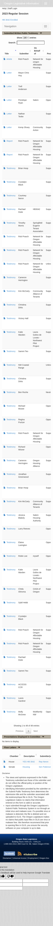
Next (35, 731)
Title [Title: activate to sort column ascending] (7, 53)
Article (9, 59)
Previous (19, 731)
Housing (26, 767)
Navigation (10, 26)
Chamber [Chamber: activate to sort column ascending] (14, 756)
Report (9, 141)
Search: (26, 42)
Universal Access (19, 858)
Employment (33, 858)
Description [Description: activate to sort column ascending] (29, 756)
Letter (9, 73)
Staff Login (12, 8)
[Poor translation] (10, 876)
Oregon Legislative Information (21, 3)
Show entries (26, 37)
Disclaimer (7, 858)
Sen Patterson (45, 767)
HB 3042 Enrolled (10, 20)
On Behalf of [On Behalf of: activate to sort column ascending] (37, 51)
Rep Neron (43, 762)
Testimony (11, 168)
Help (4, 8)
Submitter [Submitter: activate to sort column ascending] (24, 53)
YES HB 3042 (29, 762)
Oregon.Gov (44, 858)
